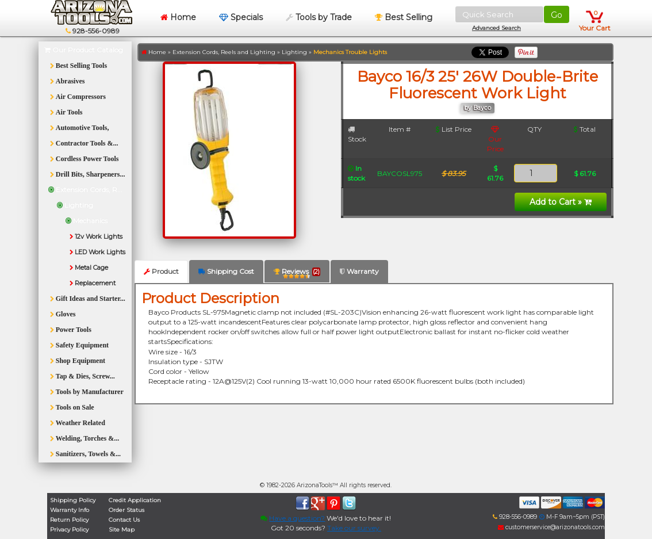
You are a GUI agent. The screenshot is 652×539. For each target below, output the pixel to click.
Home (178, 17)
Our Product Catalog (83, 49)
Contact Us (124, 519)
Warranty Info (69, 510)
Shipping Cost (226, 271)
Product (161, 271)
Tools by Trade (319, 17)
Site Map (122, 529)
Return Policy (69, 519)
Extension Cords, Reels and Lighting (223, 52)
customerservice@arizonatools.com (551, 527)
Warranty (359, 271)
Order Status (126, 510)
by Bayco (477, 108)
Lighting (294, 52)
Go (556, 15)
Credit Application (135, 500)
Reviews (297, 273)
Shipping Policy (72, 500)
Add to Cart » (561, 202)
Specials (241, 17)
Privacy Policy (69, 529)
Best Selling (403, 17)
